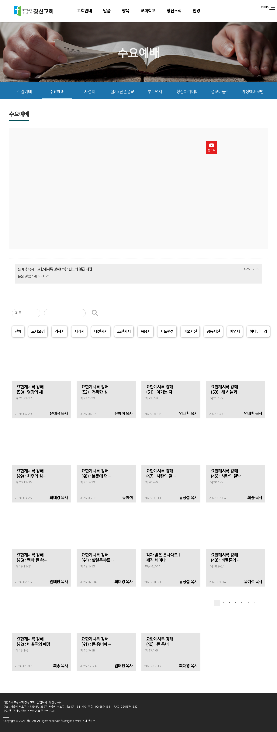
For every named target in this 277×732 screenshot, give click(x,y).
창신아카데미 (187, 91)
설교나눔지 (220, 91)
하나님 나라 (258, 331)
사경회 (89, 91)
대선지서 (100, 331)
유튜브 (211, 147)
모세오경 (37, 331)
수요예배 (57, 91)
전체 (18, 331)
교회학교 (147, 11)
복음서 (145, 331)
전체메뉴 (267, 7)
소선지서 (123, 331)
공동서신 (213, 331)
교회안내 (84, 11)
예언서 (235, 331)
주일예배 (24, 91)
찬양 (196, 11)
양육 (125, 11)
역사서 (59, 331)
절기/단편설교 (122, 91)
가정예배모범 (253, 91)
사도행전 (167, 331)
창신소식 (174, 11)
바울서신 (190, 331)
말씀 (106, 11)
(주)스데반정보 (86, 721)
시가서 (79, 331)
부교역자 (154, 91)
